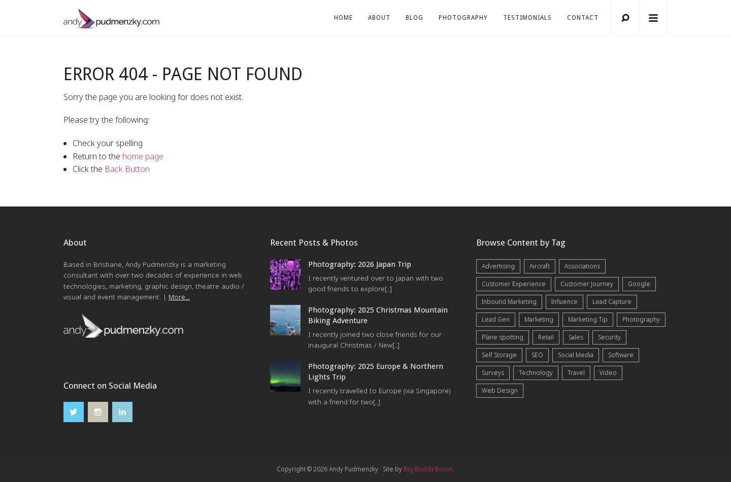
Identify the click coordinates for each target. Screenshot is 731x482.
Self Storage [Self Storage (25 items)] (499, 355)
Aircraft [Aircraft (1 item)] (539, 266)
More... (179, 296)
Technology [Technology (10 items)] (536, 372)
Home (343, 17)
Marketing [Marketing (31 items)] (538, 319)
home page (142, 156)
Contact (583, 17)
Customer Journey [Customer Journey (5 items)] (586, 284)
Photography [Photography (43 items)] (641, 319)
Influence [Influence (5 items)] (564, 301)
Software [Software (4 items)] (621, 355)
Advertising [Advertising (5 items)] (498, 266)
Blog (414, 17)
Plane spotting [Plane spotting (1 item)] (502, 337)
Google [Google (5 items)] (639, 284)
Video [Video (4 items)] (608, 372)
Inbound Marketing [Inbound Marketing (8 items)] (509, 301)
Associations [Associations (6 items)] (582, 266)
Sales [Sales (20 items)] (576, 337)
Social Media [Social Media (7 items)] (575, 355)
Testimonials (527, 17)
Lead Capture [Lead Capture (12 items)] (612, 301)
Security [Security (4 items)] (609, 337)
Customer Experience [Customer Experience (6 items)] (514, 284)
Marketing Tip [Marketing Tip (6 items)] (588, 319)
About (379, 17)
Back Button (127, 169)
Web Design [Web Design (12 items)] (500, 390)
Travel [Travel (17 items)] (576, 372)
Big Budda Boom (428, 469)
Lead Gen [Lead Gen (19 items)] (496, 319)
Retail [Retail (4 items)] (546, 337)
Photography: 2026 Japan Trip (359, 264)
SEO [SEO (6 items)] (537, 355)
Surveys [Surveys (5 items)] (493, 372)
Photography (463, 17)
